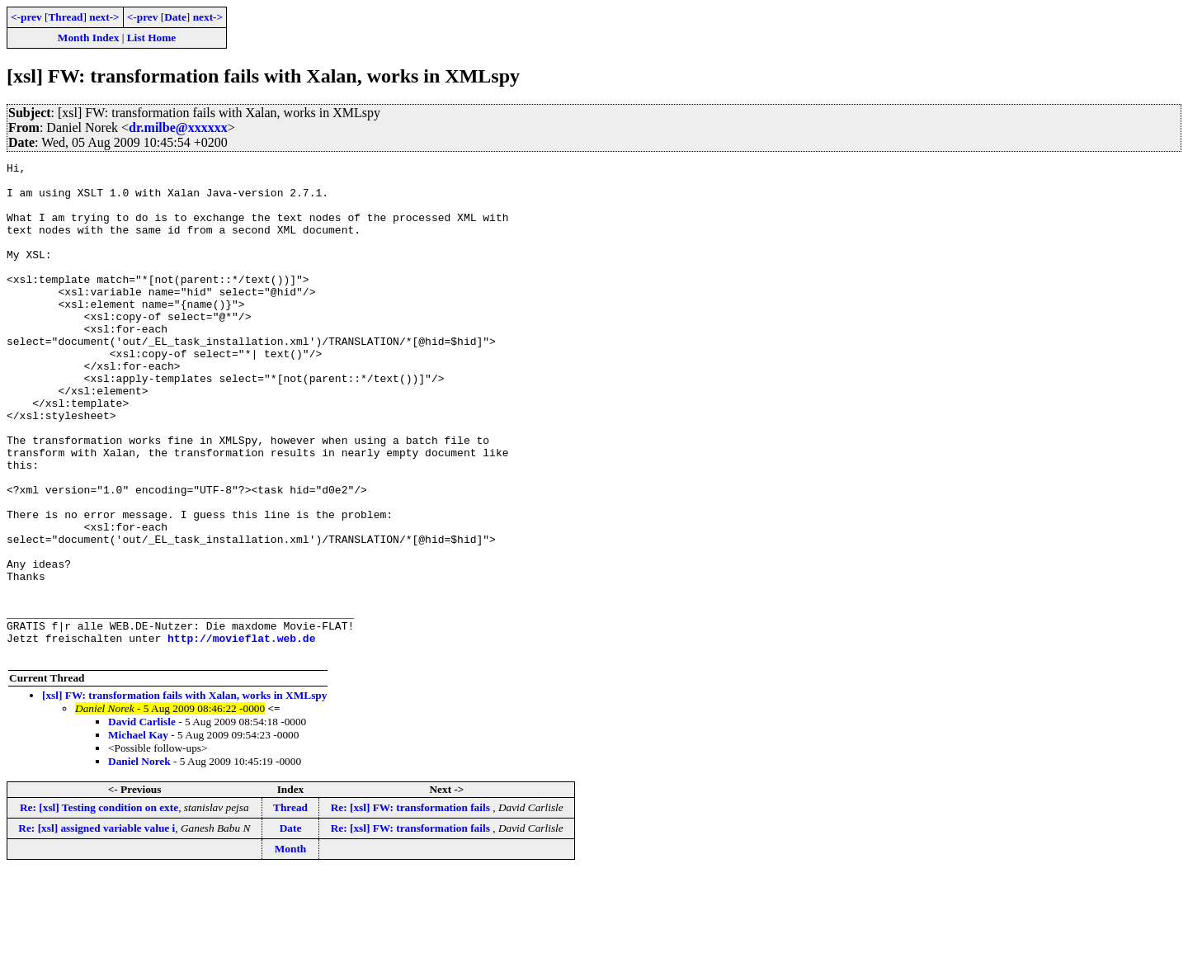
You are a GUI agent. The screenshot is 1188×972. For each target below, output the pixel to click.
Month (291, 947)
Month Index (88, 37)
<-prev (26, 17)
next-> (104, 17)
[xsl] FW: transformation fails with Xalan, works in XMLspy (184, 794)
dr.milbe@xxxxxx (178, 127)
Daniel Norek (139, 860)
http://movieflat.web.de (241, 734)
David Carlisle (142, 820)
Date (175, 17)
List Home (152, 37)
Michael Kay (138, 834)
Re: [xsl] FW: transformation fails (412, 906)
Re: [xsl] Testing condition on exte (99, 906)
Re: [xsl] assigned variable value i (96, 927)
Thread (65, 17)
